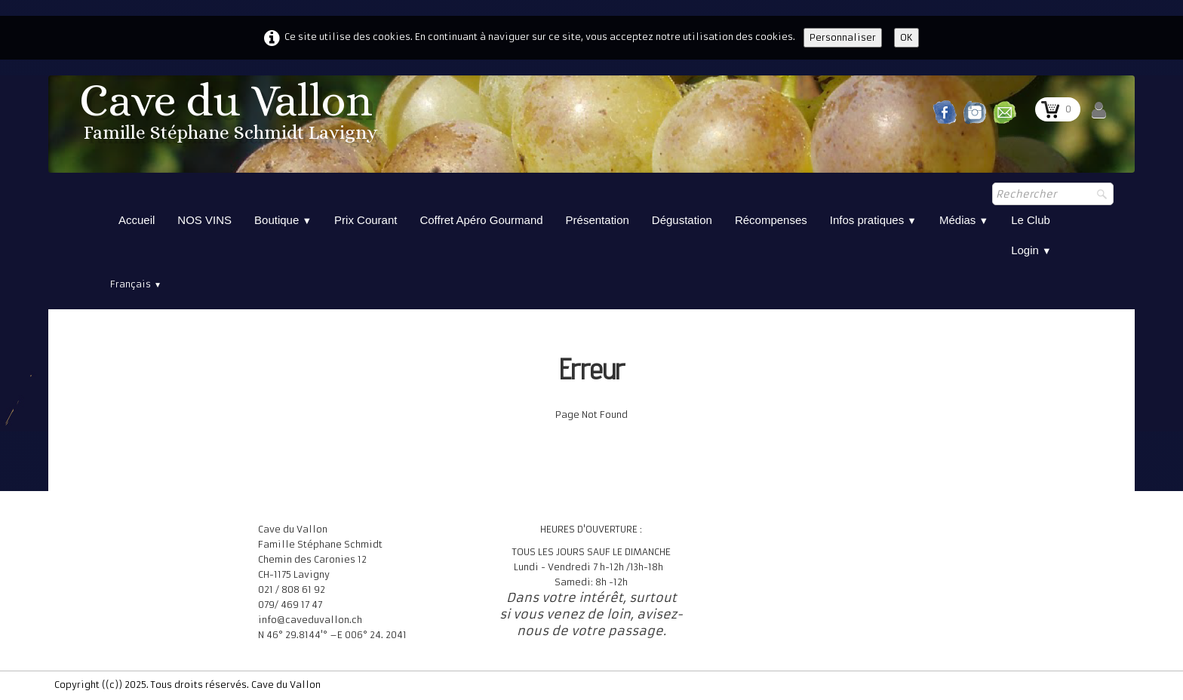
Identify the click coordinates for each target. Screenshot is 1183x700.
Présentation (597, 219)
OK (906, 37)
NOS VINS (204, 219)
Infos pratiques (873, 219)
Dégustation (682, 219)
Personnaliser (843, 37)
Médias (963, 219)
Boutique (283, 219)
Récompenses (771, 219)
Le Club (1030, 219)
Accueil (136, 219)
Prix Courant (365, 219)
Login (1031, 250)
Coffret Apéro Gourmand (480, 219)
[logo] (231, 116)
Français (135, 284)
